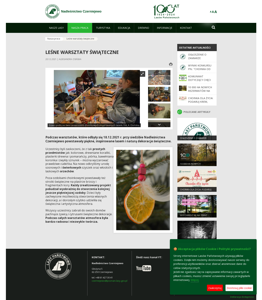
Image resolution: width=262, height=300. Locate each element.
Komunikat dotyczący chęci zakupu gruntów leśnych (200, 82)
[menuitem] (56, 28)
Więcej (195, 280)
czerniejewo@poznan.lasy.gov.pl (109, 280)
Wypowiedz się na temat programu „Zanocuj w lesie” (196, 217)
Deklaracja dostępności (242, 297)
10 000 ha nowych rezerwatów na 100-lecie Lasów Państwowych (200, 93)
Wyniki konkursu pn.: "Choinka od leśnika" (199, 69)
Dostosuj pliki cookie (239, 288)
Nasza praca (53, 38)
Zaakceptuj (215, 288)
